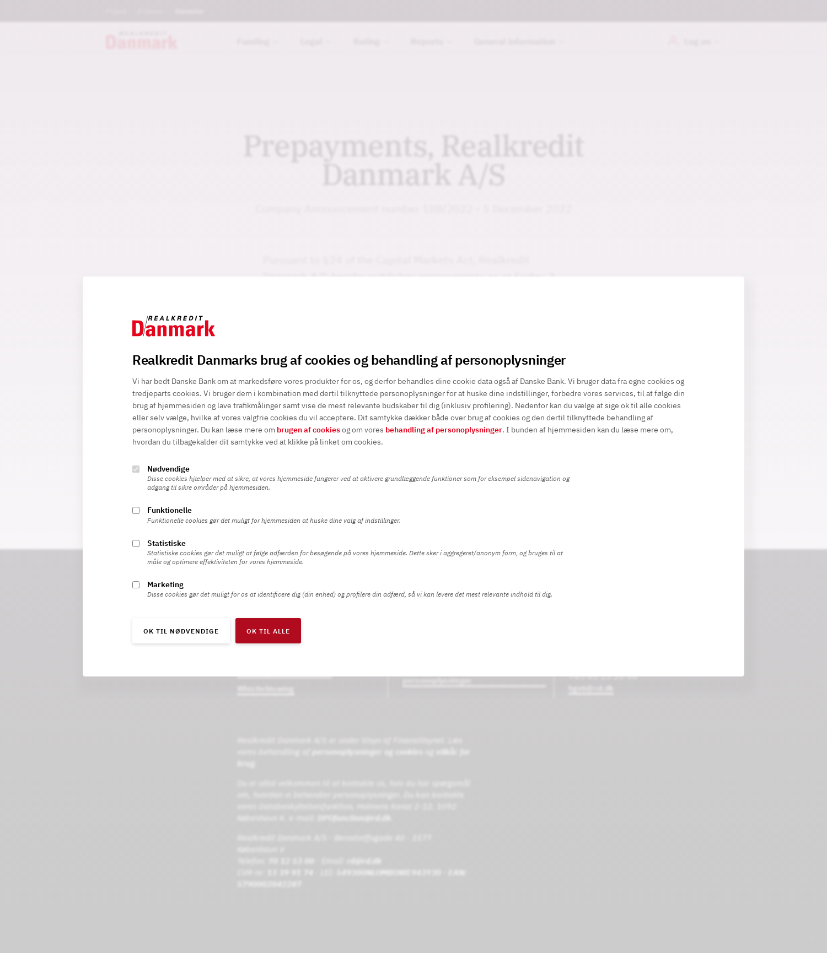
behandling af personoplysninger (443, 430)
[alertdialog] (413, 476)
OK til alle (268, 631)
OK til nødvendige (181, 631)
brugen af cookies (308, 430)
